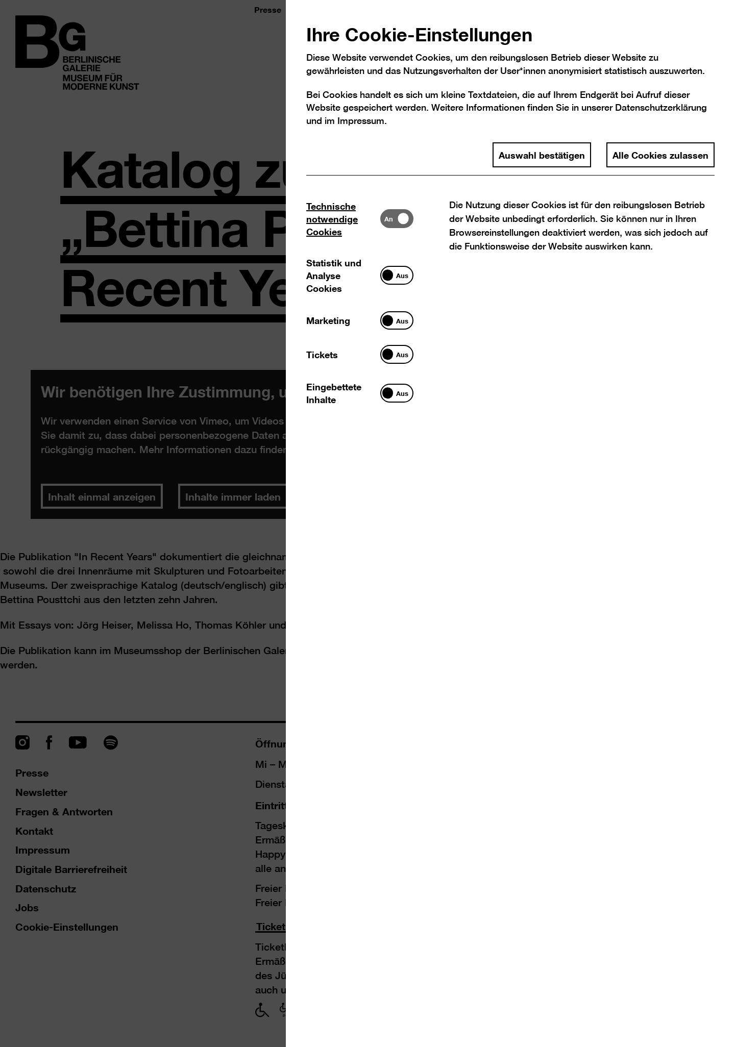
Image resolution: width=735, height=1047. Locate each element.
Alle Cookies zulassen (660, 154)
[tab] (343, 218)
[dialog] (367, 523)
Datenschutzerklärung (661, 107)
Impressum (360, 121)
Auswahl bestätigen (542, 154)
